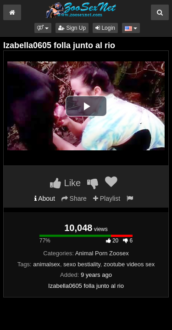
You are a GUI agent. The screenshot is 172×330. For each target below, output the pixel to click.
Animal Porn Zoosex (102, 253)
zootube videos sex (129, 264)
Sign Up (72, 28)
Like (65, 183)
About (44, 198)
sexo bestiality (81, 264)
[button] (42, 28)
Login (105, 28)
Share (74, 198)
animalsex (46, 264)
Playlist (106, 198)
